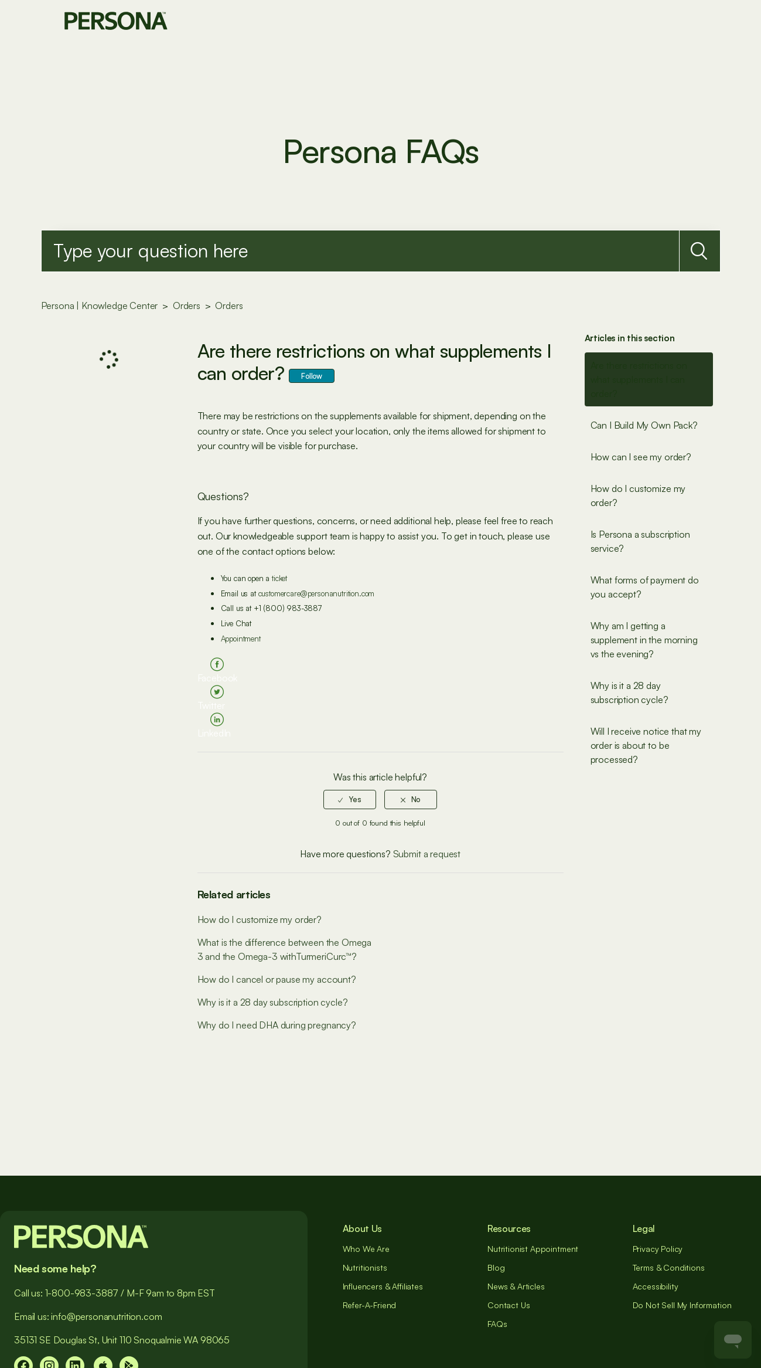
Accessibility (655, 1286)
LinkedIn (214, 733)
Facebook (217, 678)
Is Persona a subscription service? (640, 541)
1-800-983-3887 (82, 1293)
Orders (186, 305)
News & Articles (516, 1286)
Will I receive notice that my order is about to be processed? (646, 745)
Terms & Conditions (669, 1267)
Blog (495, 1267)
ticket (279, 578)
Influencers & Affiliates (383, 1286)
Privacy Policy (658, 1249)
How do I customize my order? (638, 495)
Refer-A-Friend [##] (370, 1305)
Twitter (211, 705)
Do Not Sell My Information (682, 1305)
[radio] (349, 799)
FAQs (497, 1324)
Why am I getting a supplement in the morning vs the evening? (644, 640)
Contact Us (508, 1305)
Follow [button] (311, 376)
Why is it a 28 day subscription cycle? (629, 692)
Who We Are (366, 1249)
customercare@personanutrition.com (316, 593)
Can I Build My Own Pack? (644, 425)
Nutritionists (365, 1267)
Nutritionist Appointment (532, 1249)
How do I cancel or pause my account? (276, 979)
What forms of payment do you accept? (645, 587)
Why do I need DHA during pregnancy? (276, 1025)
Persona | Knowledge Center (99, 305)
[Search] (360, 250)
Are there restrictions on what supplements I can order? (639, 379)
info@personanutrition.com (106, 1316)
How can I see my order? (641, 457)
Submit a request (426, 854)
